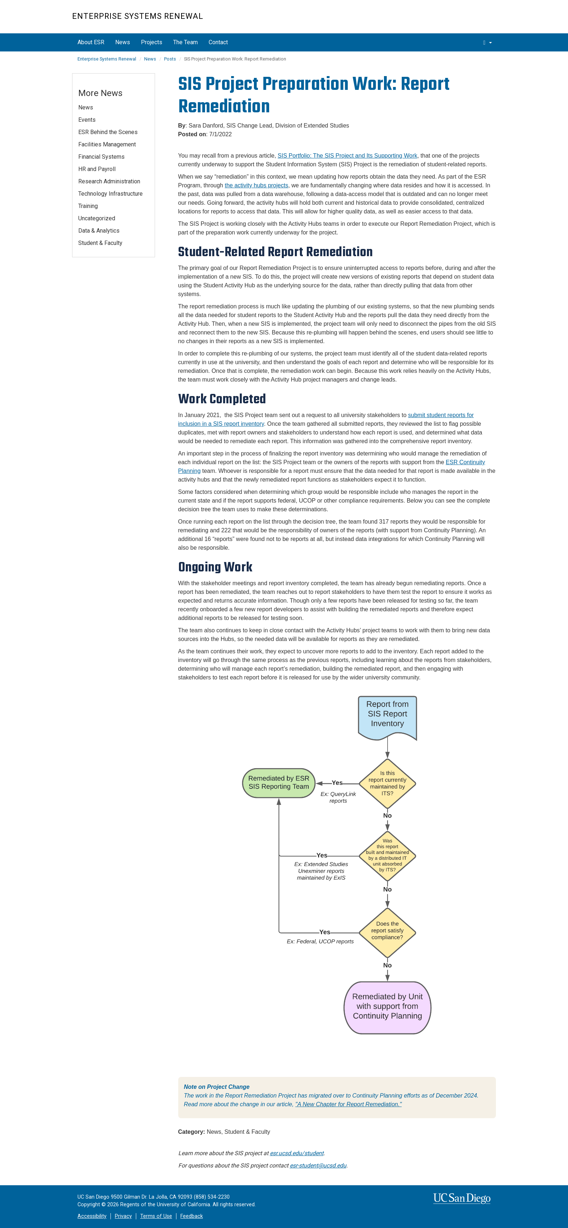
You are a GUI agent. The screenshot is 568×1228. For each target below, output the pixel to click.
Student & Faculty (100, 243)
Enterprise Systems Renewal (137, 16)
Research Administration (109, 181)
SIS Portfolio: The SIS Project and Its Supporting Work (347, 156)
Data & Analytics (99, 230)
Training (88, 206)
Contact (218, 42)
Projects (151, 42)
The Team (185, 42)
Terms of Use (156, 1216)
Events (87, 119)
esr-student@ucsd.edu (318, 1165)
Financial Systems (101, 156)
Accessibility (92, 1216)
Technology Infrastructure (110, 193)
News (122, 42)
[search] (487, 42)
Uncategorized (96, 218)
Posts (170, 59)
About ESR (91, 42)
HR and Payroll (97, 169)
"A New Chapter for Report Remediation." (348, 1104)
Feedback (191, 1216)
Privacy (123, 1216)
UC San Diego (454, 20)
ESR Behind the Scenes (108, 132)
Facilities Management (107, 144)
